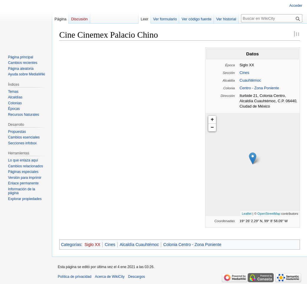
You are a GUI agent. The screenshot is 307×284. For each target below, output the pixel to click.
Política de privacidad (74, 277)
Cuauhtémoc (250, 80)
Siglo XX (92, 244)
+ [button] (212, 119)
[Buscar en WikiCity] (271, 18)
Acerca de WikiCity (110, 277)
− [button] (212, 127)
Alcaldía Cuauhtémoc (139, 244)
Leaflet (247, 213)
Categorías (71, 244)
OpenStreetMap (269, 213)
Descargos (136, 277)
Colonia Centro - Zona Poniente (192, 244)
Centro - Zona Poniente (259, 88)
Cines (244, 72)
